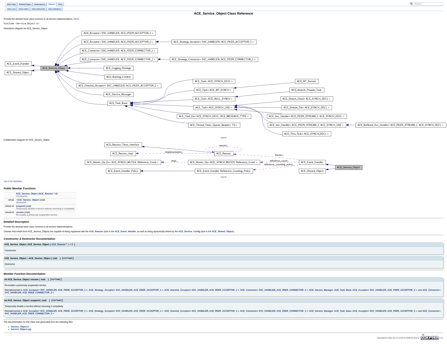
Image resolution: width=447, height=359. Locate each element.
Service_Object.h (20, 329)
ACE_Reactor (46, 194)
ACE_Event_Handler (125, 232)
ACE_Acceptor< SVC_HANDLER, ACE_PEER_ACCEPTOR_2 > (385, 292)
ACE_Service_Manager (321, 292)
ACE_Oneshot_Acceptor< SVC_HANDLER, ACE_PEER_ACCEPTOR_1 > (201, 292)
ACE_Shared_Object (222, 232)
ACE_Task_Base (342, 292)
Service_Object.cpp (21, 332)
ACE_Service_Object (27, 194)
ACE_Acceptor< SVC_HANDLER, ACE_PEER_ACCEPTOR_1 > (55, 292)
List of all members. (13, 182)
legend (223, 138)
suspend (20, 206)
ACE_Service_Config (189, 232)
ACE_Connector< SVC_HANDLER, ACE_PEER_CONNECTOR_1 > (274, 292)
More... (77, 19)
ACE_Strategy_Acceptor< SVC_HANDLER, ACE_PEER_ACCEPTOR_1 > (126, 292)
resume (20, 213)
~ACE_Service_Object (27, 200)
